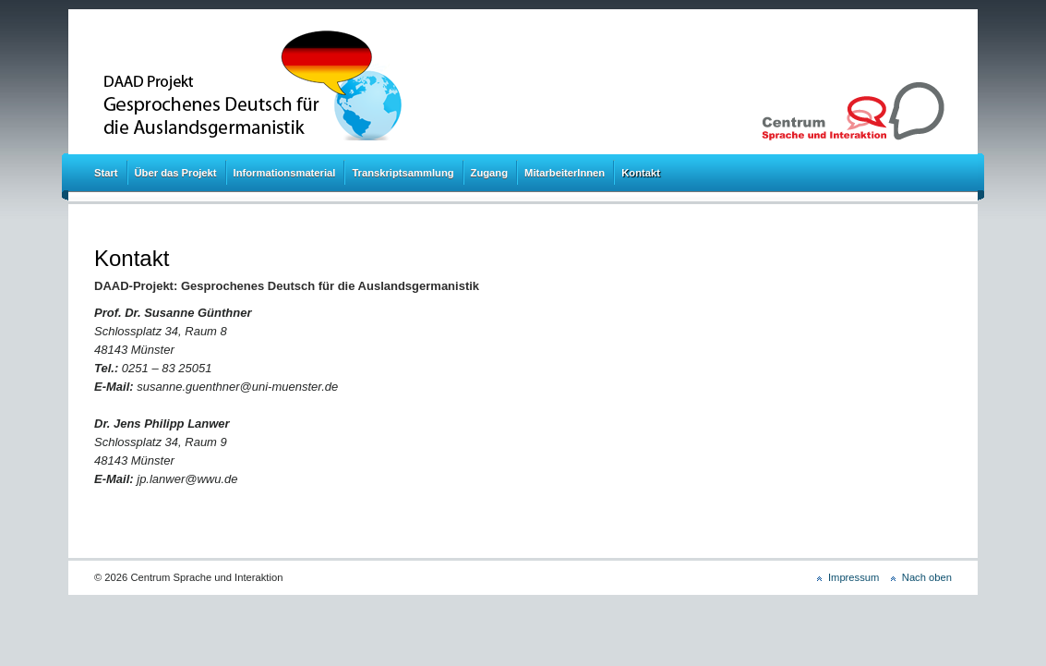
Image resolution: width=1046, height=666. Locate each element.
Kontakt (640, 172)
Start (106, 172)
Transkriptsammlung (402, 172)
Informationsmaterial (285, 172)
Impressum (853, 577)
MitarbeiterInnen (564, 172)
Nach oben (927, 577)
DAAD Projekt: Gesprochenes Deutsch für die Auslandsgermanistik (331, 85)
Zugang (489, 172)
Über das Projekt (176, 172)
